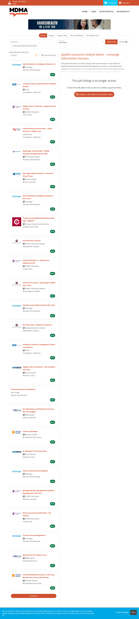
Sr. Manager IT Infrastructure (35, 451)
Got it (133, 612)
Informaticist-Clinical (31, 240)
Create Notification (48, 55)
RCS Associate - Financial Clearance (37, 325)
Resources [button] (123, 11)
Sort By (13, 55)
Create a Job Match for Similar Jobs (94, 94)
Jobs (93, 11)
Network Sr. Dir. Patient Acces (35, 555)
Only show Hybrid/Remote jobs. (25, 46)
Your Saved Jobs (93, 35)
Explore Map (62, 35)
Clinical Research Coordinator (23, 389)
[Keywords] (33, 41)
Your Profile (106, 11)
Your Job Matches (77, 35)
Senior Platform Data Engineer (35, 471)
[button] (123, 41)
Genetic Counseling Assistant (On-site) (39, 305)
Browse (51, 35)
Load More (34, 596)
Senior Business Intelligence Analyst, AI (39, 64)
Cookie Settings (122, 612)
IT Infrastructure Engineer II (34, 535)
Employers (124, 2)
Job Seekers (110, 2)
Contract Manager (30, 431)
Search (43, 35)
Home (85, 11)
